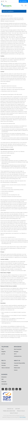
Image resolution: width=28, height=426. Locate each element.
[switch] (4, 1)
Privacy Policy (21, 410)
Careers (15, 370)
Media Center (17, 367)
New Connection (17, 349)
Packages (16, 351)
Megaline (3, 351)
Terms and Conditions (9, 410)
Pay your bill (23, 1)
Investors (16, 365)
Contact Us (10, 408)
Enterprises (3, 377)
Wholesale (3, 381)
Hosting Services (17, 356)
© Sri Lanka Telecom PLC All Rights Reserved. (13, 415)
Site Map (17, 408)
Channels (3, 365)
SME (2, 379)
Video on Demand (5, 367)
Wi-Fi (15, 353)
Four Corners (23, 417)
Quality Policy (14, 413)
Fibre (2, 349)
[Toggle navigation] (25, 5)
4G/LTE (3, 353)
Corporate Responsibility (19, 363)
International (4, 384)
